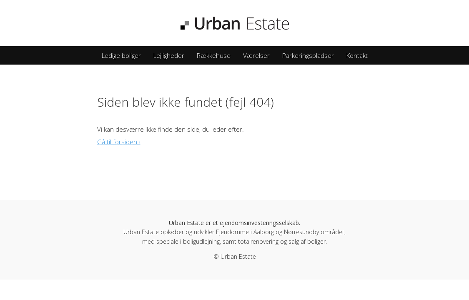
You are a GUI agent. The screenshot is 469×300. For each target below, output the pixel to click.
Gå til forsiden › (118, 142)
